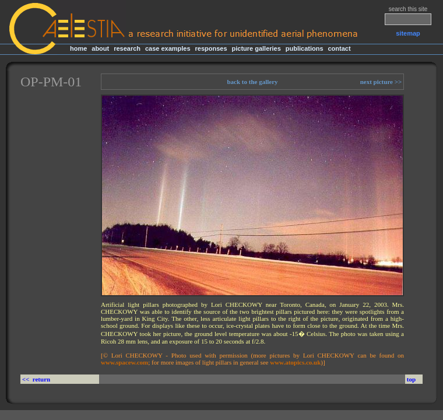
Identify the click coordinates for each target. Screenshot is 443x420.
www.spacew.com (124, 362)
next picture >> (381, 81)
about (100, 48)
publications (305, 48)
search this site (408, 9)
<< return (37, 379)
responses (211, 48)
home (78, 48)
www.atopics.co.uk (295, 362)
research (127, 48)
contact (339, 48)
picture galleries (255, 48)
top (411, 379)
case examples (168, 48)
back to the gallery (252, 81)
